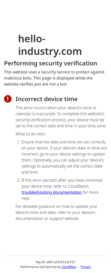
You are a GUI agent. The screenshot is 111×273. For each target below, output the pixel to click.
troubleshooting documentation (52, 192)
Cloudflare (69, 266)
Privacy (86, 266)
